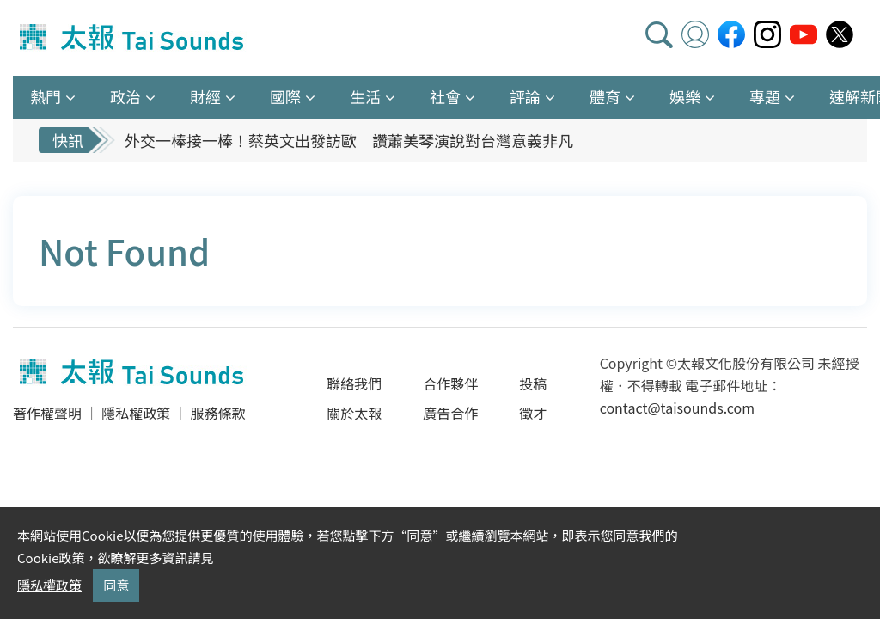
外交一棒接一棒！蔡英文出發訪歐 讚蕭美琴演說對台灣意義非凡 (349, 140)
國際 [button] (285, 96)
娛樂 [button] (684, 96)
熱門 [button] (45, 96)
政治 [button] (125, 96)
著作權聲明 (47, 412)
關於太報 (354, 412)
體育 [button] (605, 96)
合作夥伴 (450, 383)
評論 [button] (525, 96)
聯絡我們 (354, 383)
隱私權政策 (135, 412)
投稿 (533, 383)
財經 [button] (205, 96)
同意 (116, 585)
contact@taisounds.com (677, 407)
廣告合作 (450, 412)
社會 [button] (445, 96)
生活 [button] (365, 96)
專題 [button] (764, 96)
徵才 (533, 412)
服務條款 (217, 412)
